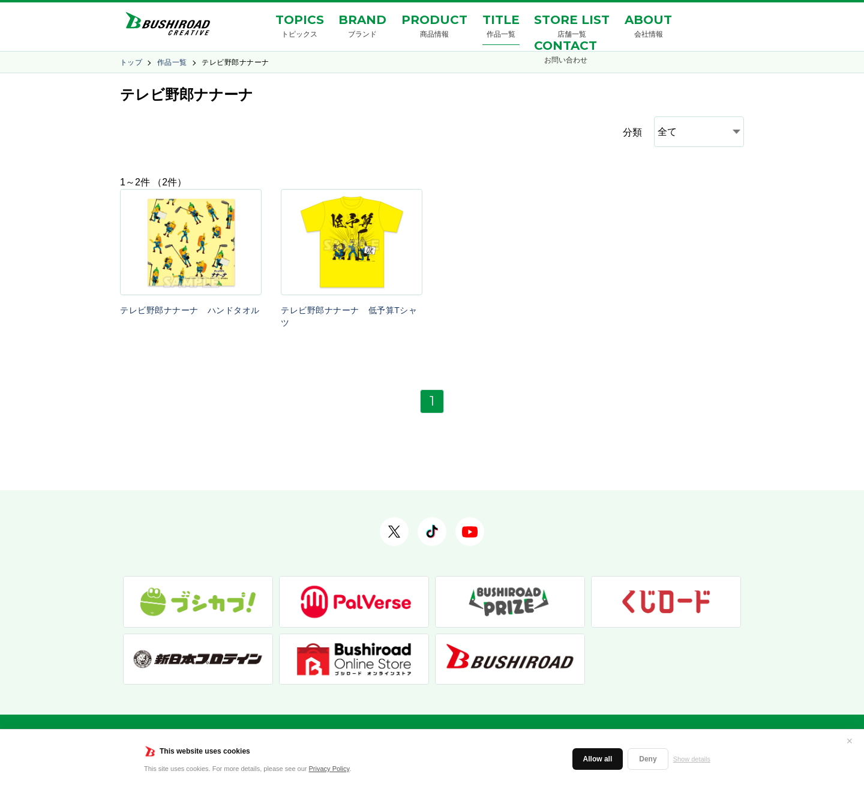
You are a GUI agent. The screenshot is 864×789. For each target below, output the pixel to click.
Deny (647, 759)
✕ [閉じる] (849, 741)
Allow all (598, 759)
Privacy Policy (329, 768)
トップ (131, 62)
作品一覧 (172, 62)
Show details (691, 759)
